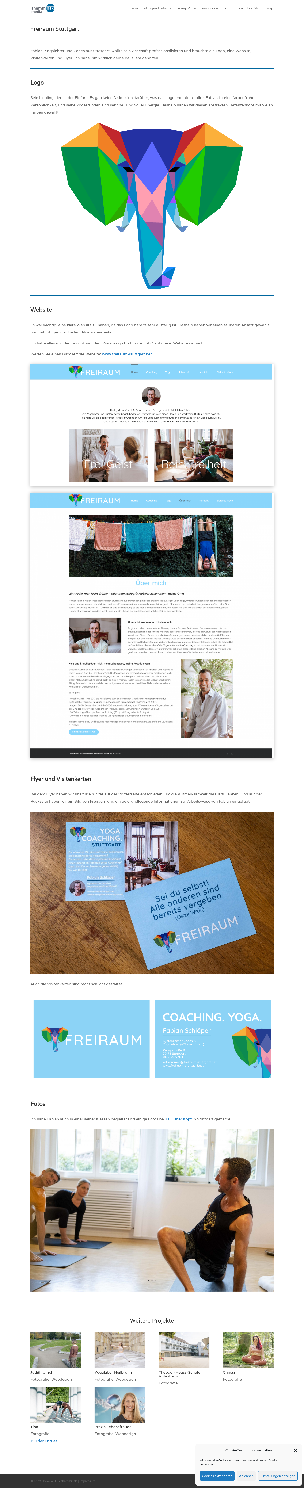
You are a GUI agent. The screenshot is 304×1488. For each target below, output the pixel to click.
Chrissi (229, 1372)
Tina (34, 1426)
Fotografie (185, 8)
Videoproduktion (156, 8)
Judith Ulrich (41, 1372)
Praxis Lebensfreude (113, 1426)
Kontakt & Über (250, 8)
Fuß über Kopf (179, 1119)
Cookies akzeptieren (217, 1476)
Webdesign (210, 8)
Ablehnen (246, 1476)
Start (134, 8)
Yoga (270, 8)
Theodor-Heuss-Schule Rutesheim (179, 1374)
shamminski (69, 1481)
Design (228, 8)
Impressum (87, 1481)
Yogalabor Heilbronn (113, 1372)
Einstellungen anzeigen (277, 1476)
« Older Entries (43, 1440)
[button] (295, 1450)
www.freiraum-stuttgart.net (127, 354)
